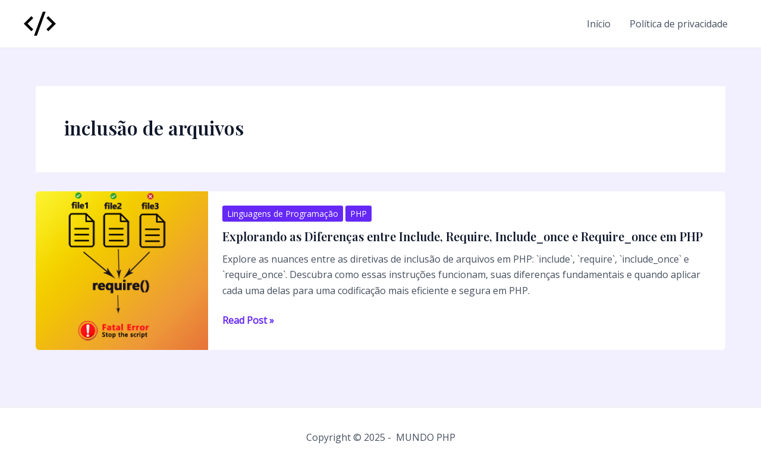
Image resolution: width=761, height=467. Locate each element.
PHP (358, 213)
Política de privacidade (679, 23)
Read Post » (248, 320)
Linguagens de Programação (282, 213)
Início (599, 23)
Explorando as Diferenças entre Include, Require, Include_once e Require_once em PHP (462, 236)
